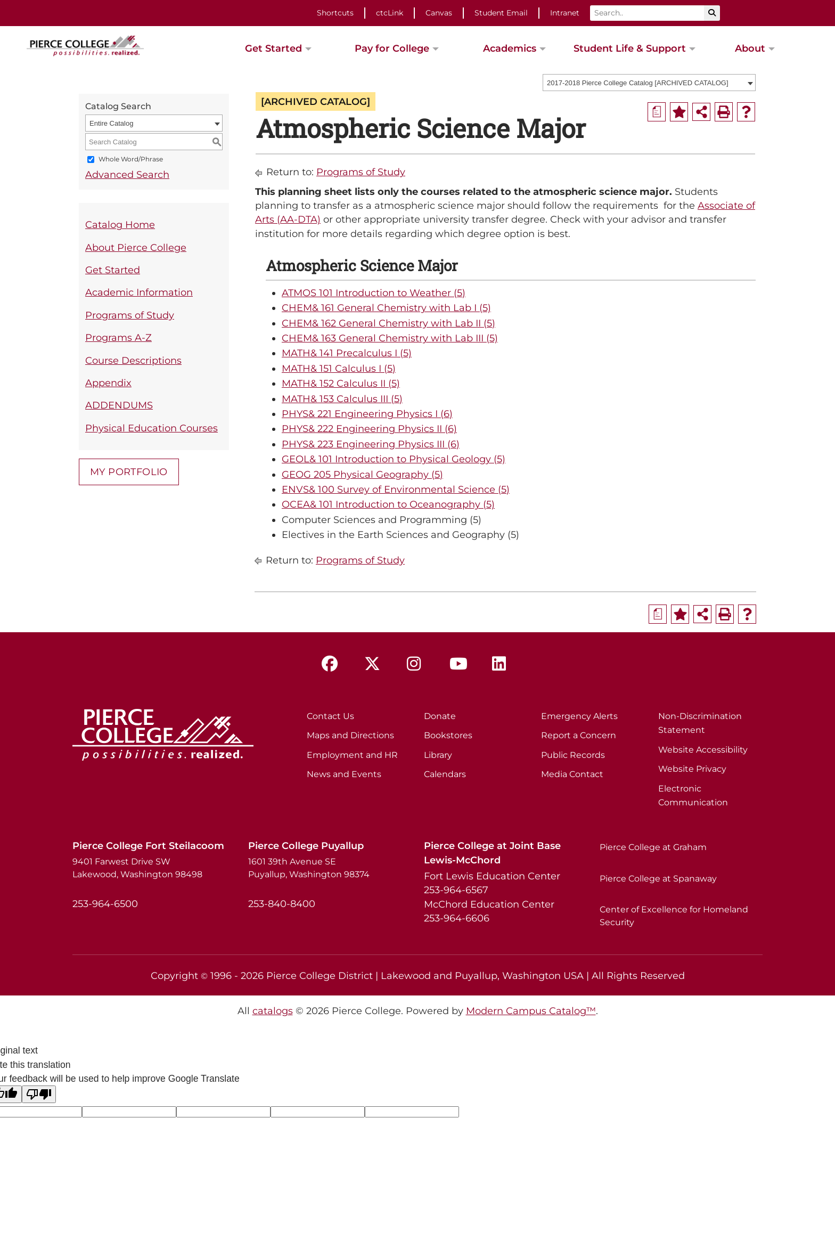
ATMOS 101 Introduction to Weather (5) (373, 292)
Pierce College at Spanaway (658, 879)
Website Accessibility (703, 750)
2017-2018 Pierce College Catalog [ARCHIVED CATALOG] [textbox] (637, 83)
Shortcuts (335, 13)
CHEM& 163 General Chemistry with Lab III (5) (390, 338)
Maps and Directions (350, 735)
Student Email (501, 13)
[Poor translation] (39, 1094)
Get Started (112, 269)
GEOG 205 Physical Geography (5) (362, 474)
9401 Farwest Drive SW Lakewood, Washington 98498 (137, 867)
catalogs (272, 1010)
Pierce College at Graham (653, 847)
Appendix (108, 382)
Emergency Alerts (579, 716)
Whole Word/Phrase (131, 160)
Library (438, 755)
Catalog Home (120, 224)
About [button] (750, 48)
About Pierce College (135, 247)
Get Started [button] (273, 48)
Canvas (438, 13)
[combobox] (649, 82)
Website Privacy (692, 769)
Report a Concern (578, 735)
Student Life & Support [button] (630, 48)
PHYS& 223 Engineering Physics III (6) (371, 444)
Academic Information (139, 292)
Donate (440, 716)
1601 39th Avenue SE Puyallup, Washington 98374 (309, 867)
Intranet (564, 13)
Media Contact (572, 774)
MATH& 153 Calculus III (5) (342, 398)
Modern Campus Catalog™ (531, 1010)
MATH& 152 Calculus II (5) (341, 383)
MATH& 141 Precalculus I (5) (347, 352)
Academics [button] (509, 48)
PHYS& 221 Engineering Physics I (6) (367, 413)
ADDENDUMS (119, 405)
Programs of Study (129, 315)
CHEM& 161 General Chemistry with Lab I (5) (386, 307)
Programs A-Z (118, 337)
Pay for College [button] (392, 48)
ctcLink (389, 13)
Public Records (573, 755)
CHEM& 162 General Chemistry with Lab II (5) (388, 323)
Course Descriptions (133, 360)
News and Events (344, 774)
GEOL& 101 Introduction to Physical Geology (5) (393, 458)
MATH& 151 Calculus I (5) (339, 368)
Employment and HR (352, 755)
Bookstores (448, 735)
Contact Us (330, 716)
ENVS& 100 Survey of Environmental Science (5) (396, 489)
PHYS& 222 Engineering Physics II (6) (369, 428)
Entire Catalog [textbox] (111, 123)
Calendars (445, 774)
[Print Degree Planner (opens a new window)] (657, 111)
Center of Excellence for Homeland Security (674, 915)
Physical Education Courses (151, 428)
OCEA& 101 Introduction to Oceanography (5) (388, 504)
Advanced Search (127, 174)
